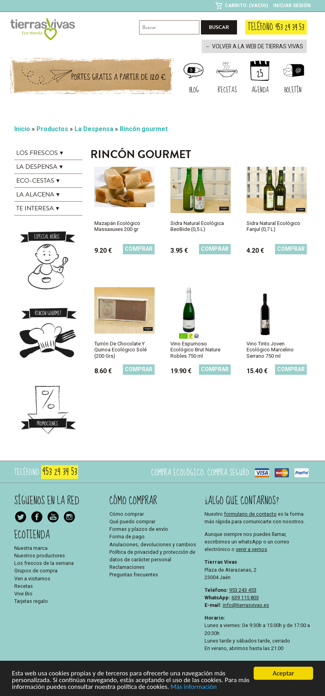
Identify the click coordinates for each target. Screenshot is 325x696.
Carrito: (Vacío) (246, 5)
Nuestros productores (39, 555)
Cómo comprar (126, 513)
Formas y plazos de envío (138, 529)
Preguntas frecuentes (133, 574)
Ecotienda (32, 534)
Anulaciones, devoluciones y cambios (152, 544)
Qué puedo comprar (132, 521)
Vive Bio (23, 593)
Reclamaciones (127, 567)
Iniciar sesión (292, 5)
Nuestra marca (31, 547)
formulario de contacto (250, 513)
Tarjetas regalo (31, 601)
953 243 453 (242, 589)
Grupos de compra (35, 570)
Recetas (23, 585)
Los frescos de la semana (44, 563)
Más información (193, 687)
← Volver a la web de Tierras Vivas (258, 46)
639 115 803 (245, 597)
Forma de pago (127, 536)
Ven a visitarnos (32, 578)
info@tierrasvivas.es (246, 605)
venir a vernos (251, 549)
